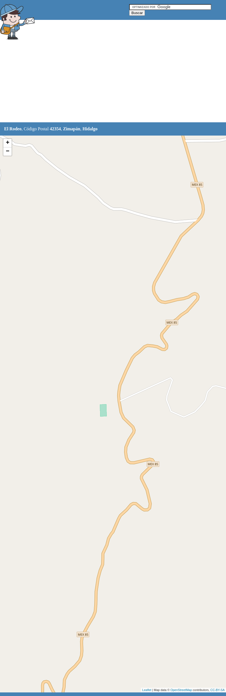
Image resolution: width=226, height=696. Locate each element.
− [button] (7, 151)
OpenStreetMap (181, 690)
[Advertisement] (100, 82)
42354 (55, 128)
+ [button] (7, 143)
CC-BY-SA (217, 690)
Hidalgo (89, 128)
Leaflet (146, 690)
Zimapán (71, 128)
